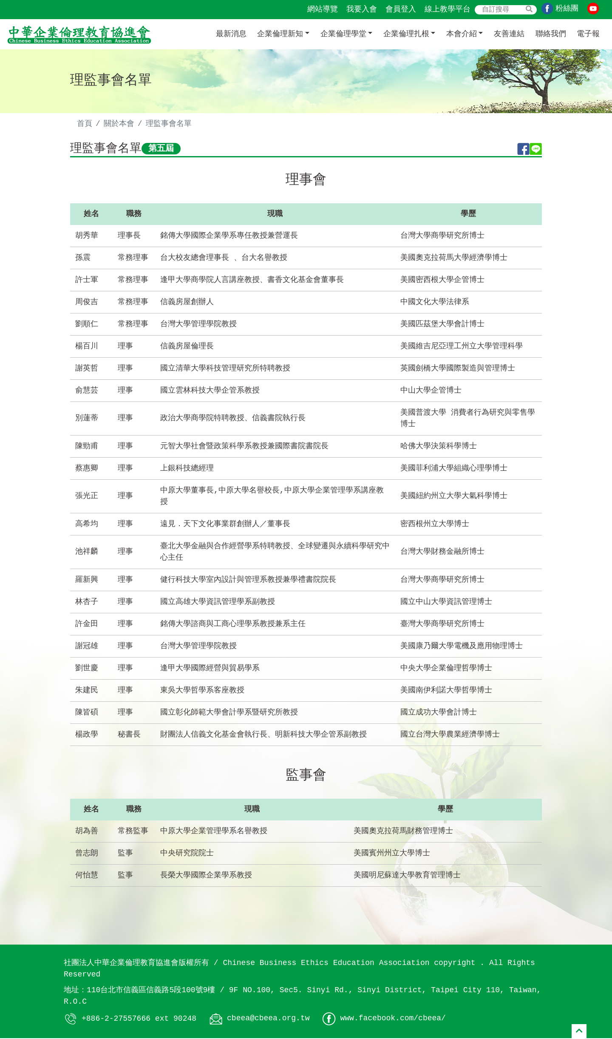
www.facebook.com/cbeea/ (392, 1019)
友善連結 (509, 34)
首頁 (84, 124)
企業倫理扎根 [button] (406, 34)
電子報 (588, 34)
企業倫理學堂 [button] (343, 34)
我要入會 (361, 9)
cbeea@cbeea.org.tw (268, 1019)
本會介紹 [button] (461, 34)
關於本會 (119, 124)
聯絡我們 (551, 34)
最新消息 (231, 34)
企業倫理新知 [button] (280, 34)
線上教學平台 (447, 9)
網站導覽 (322, 9)
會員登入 (400, 9)
